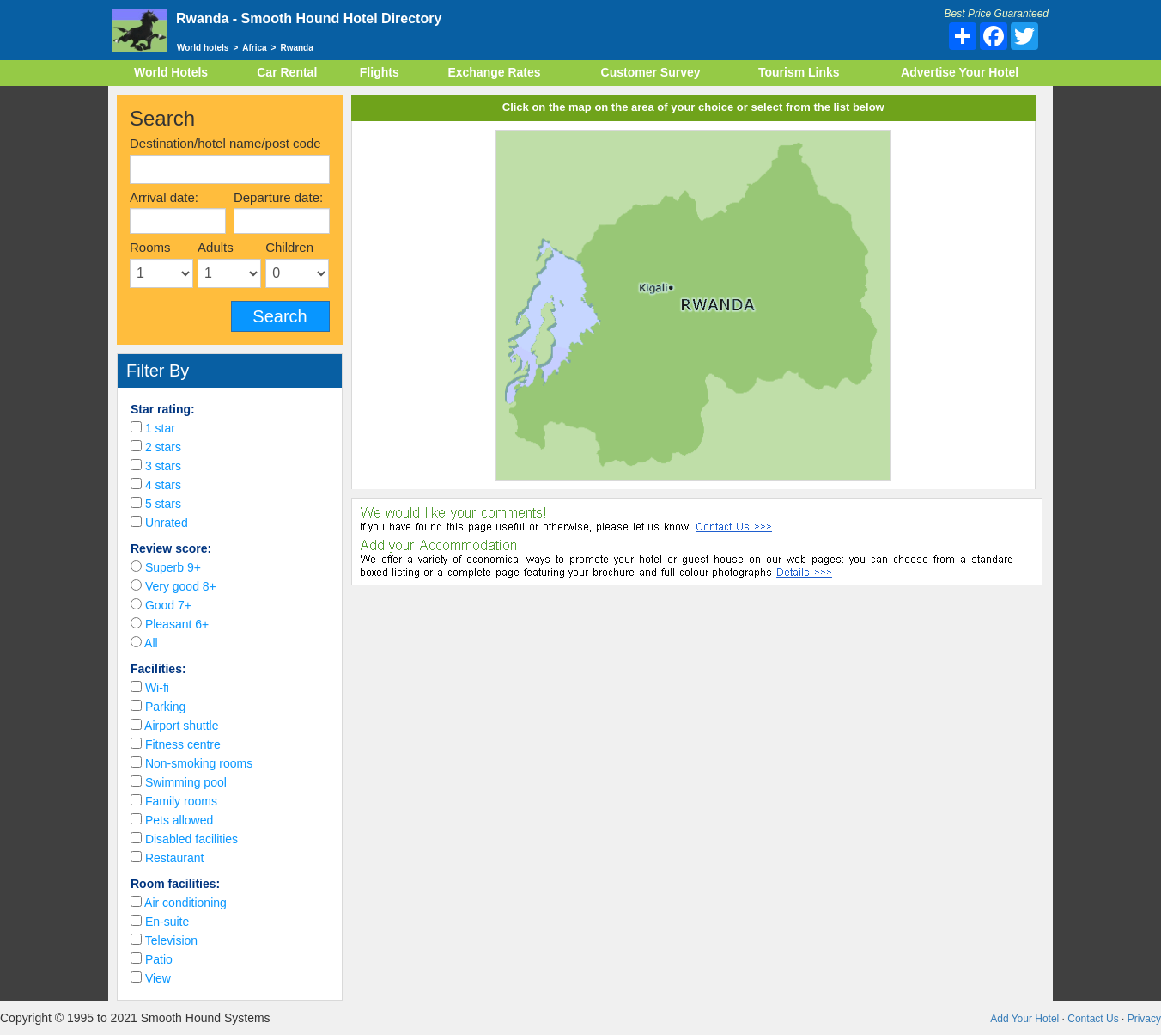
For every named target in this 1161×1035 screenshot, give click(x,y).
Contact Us (1092, 1019)
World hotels (202, 47)
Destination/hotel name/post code (225, 143)
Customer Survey (651, 72)
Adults (216, 247)
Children (289, 247)
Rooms (150, 247)
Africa (254, 47)
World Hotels (171, 72)
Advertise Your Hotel (959, 72)
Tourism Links (799, 72)
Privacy (1144, 1019)
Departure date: (278, 197)
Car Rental (287, 72)
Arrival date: (164, 197)
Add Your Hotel (1024, 1019)
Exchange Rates (493, 72)
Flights (379, 72)
